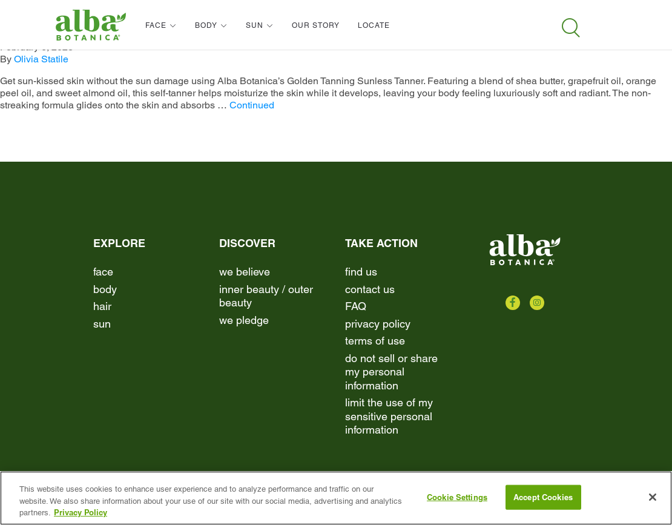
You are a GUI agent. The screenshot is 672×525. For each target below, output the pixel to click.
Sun (102, 323)
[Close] (652, 497)
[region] (336, 498)
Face (103, 271)
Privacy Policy (377, 323)
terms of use (375, 340)
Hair (102, 306)
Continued (251, 105)
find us (361, 271)
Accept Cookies (543, 496)
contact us (370, 289)
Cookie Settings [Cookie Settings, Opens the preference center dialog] (457, 496)
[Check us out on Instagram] (537, 303)
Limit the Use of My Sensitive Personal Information (389, 416)
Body (105, 289)
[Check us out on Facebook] (513, 303)
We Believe (244, 271)
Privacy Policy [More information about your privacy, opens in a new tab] (80, 512)
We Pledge (244, 320)
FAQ (355, 306)
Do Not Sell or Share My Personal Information (391, 372)
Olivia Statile (41, 59)
